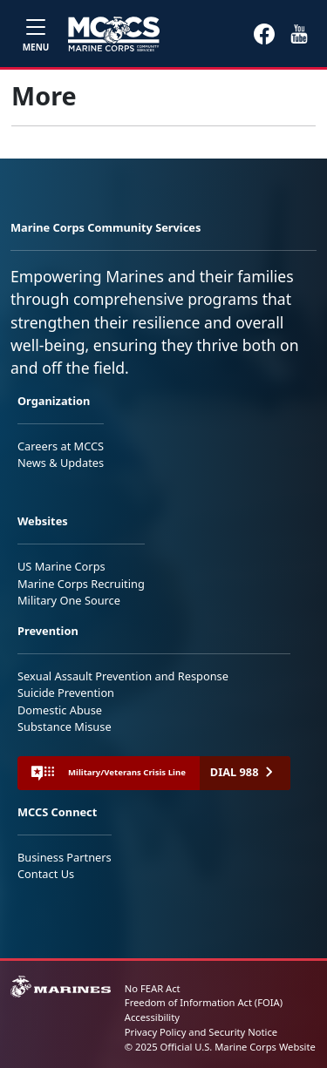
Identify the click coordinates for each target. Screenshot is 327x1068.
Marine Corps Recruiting (81, 583)
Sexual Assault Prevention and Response (122, 676)
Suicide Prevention (65, 692)
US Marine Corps (61, 566)
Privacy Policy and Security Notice (201, 1031)
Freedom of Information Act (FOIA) (204, 1002)
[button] (264, 33)
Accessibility (152, 1017)
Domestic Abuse (59, 710)
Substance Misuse (64, 726)
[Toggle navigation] (35, 33)
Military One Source (68, 600)
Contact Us (45, 874)
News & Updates (60, 462)
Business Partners (64, 857)
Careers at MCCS (60, 446)
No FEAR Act (153, 988)
